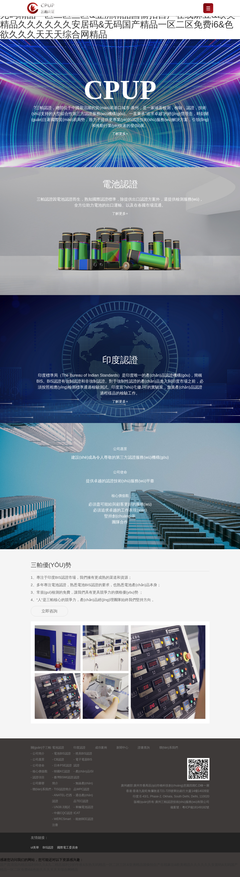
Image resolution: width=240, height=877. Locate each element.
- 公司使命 (37, 765)
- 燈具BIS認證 (82, 753)
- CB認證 (58, 759)
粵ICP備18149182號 (195, 807)
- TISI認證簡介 (61, 789)
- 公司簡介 (37, 753)
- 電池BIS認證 (61, 753)
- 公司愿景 (37, 759)
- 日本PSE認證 (62, 765)
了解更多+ (120, 134)
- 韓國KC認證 (61, 771)
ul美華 (35, 847)
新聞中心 (122, 747)
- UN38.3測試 (61, 807)
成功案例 (101, 747)
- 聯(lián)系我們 (41, 789)
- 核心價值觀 (39, 771)
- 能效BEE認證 (83, 819)
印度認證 (79, 747)
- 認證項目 (37, 777)
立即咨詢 (49, 611)
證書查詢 (144, 747)
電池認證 (58, 747)
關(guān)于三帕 (41, 747)
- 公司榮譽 (37, 783)
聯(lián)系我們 (168, 747)
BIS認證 (48, 847)
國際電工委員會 (67, 847)
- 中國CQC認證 (62, 813)
